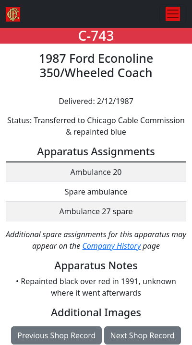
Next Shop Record (142, 335)
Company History (111, 246)
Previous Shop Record (56, 335)
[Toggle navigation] (172, 13)
